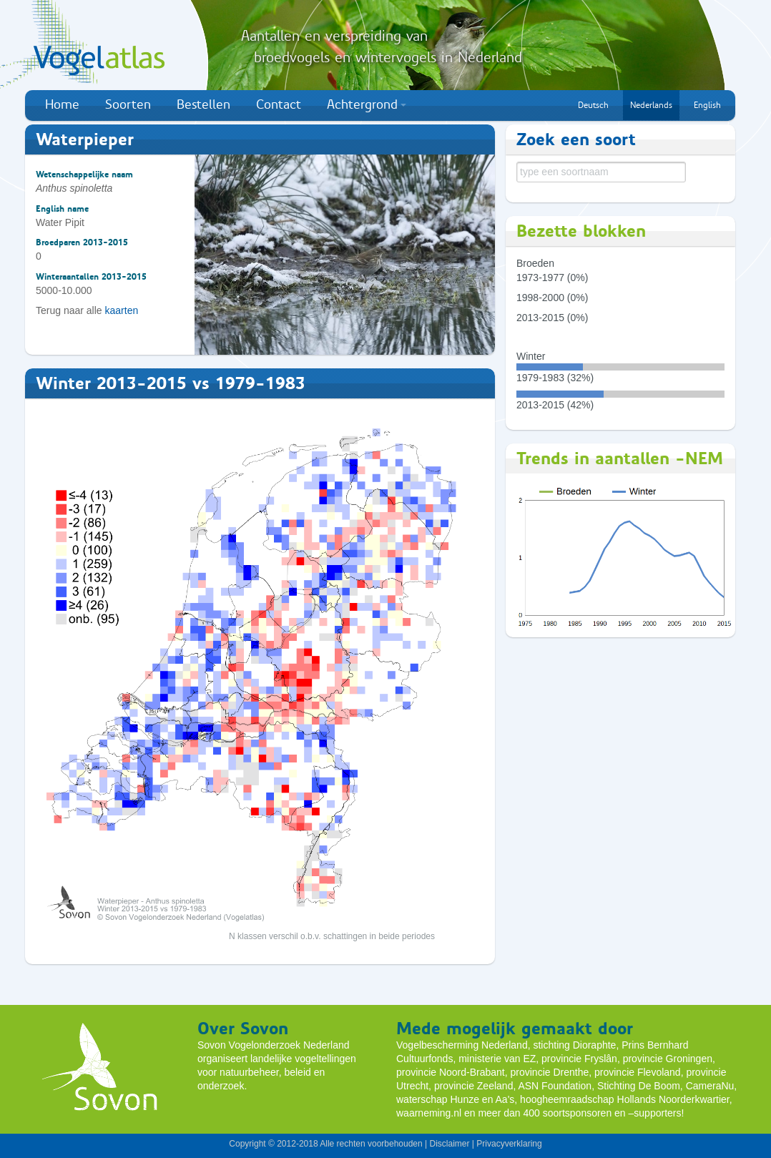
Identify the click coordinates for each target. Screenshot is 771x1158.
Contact (278, 104)
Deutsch (593, 105)
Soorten (128, 104)
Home (62, 104)
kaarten (122, 310)
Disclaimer (449, 1144)
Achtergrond (366, 104)
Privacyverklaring (508, 1144)
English (707, 105)
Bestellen (203, 104)
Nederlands (651, 105)
